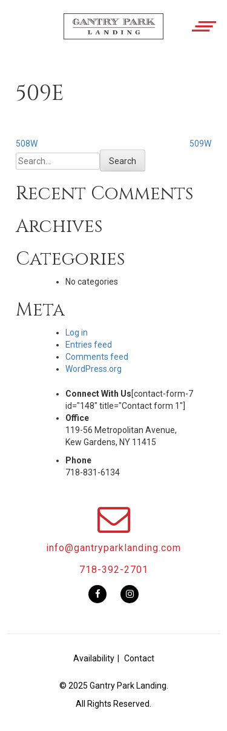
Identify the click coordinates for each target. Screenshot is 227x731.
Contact (139, 658)
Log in (76, 332)
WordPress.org (93, 369)
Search (122, 161)
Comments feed (96, 357)
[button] (113, 35)
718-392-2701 (113, 569)
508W (27, 143)
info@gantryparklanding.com (113, 548)
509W (200, 143)
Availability (93, 658)
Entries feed (88, 344)
